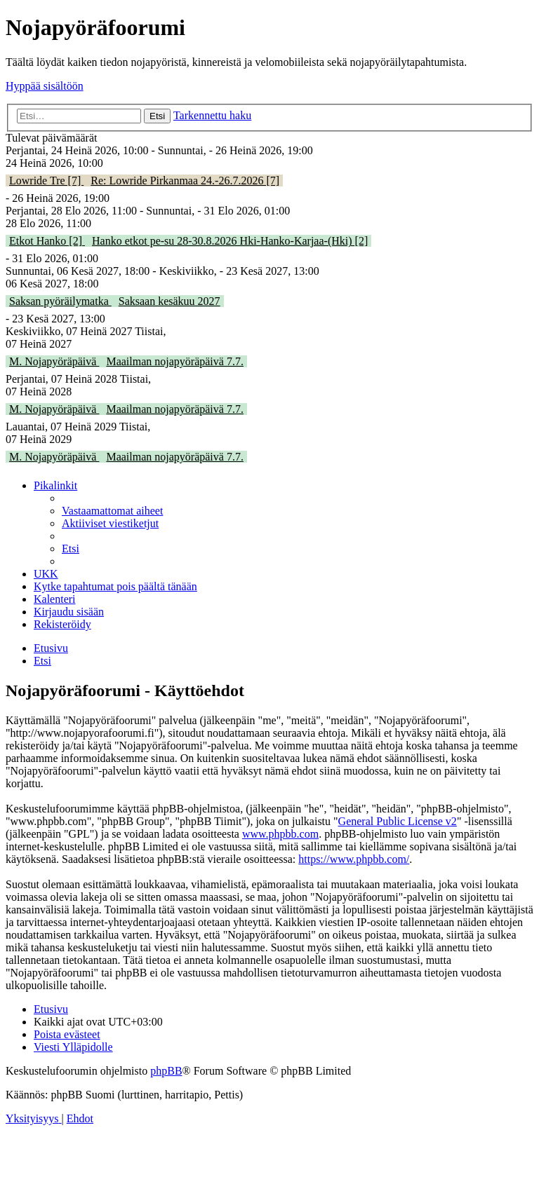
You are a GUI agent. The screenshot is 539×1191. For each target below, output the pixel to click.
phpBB (166, 1071)
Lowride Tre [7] (46, 180)
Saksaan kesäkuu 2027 (169, 301)
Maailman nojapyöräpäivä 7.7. (175, 361)
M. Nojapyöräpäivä (54, 361)
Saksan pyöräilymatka (60, 301)
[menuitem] (112, 511)
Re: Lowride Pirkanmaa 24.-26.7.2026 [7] (185, 180)
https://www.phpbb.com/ (353, 859)
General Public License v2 (397, 821)
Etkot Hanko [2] (47, 241)
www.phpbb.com (280, 834)
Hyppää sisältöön (45, 86)
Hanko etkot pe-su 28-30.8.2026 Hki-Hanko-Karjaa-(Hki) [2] (230, 241)
